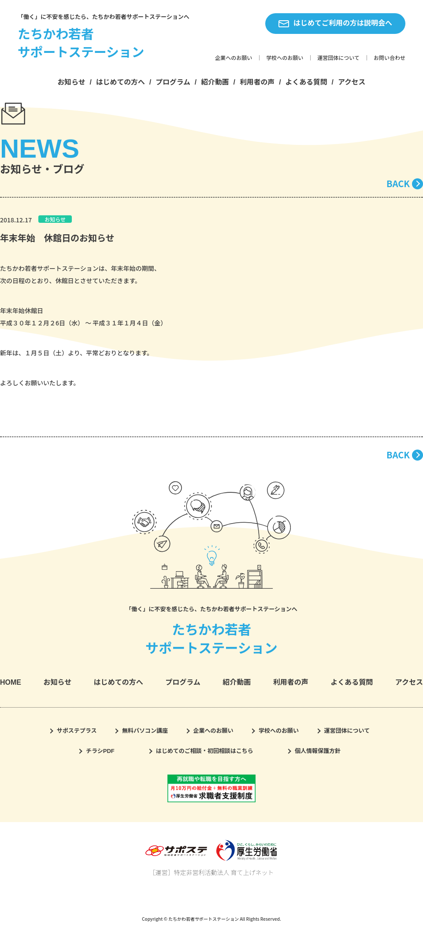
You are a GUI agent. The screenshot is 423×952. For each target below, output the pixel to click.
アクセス (352, 82)
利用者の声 (257, 82)
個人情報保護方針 (318, 751)
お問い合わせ (389, 58)
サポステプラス (77, 730)
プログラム (173, 82)
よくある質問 (306, 82)
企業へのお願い (233, 58)
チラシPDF (100, 751)
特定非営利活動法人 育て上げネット (224, 872)
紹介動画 (215, 82)
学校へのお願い (284, 58)
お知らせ (71, 82)
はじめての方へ (120, 82)
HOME (10, 682)
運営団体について (338, 58)
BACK (398, 183)
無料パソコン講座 (145, 730)
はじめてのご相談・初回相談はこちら (204, 751)
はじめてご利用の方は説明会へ (335, 23)
